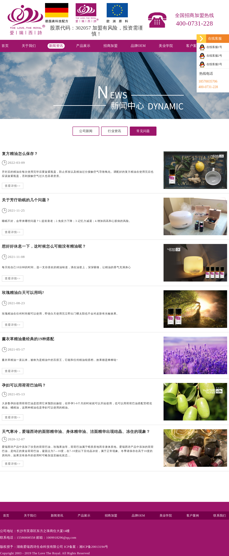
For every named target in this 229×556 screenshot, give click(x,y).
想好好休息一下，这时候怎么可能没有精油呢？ (44, 246)
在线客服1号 (210, 47)
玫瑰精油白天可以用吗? (23, 292)
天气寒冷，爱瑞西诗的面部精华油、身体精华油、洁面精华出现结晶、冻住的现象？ (76, 431)
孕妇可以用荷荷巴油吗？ (24, 385)
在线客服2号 (210, 56)
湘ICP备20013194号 (93, 547)
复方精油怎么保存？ (20, 154)
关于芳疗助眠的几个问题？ (26, 200)
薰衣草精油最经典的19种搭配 (28, 339)
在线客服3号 (210, 64)
